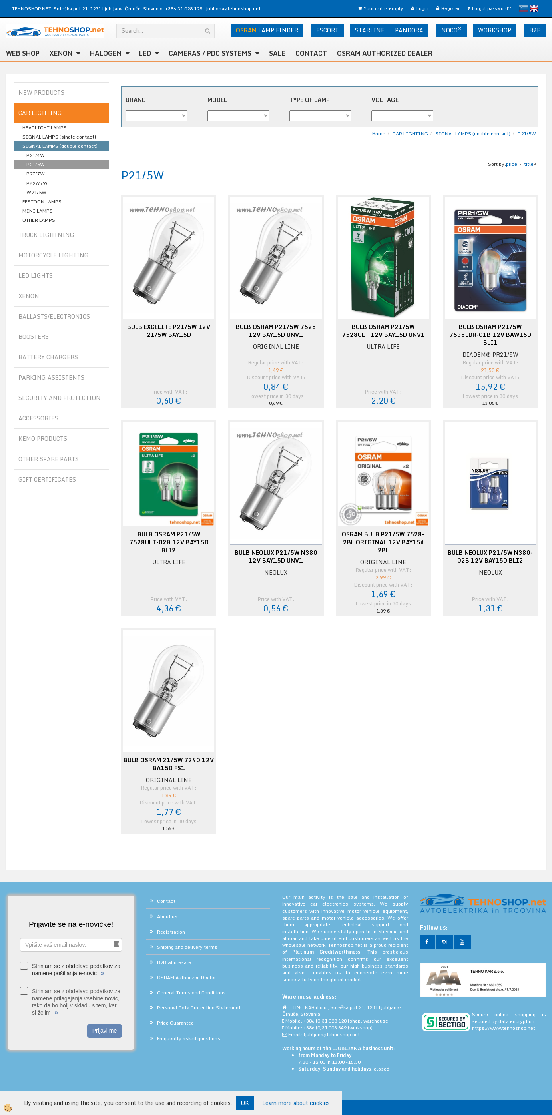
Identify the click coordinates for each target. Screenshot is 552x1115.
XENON (61, 53)
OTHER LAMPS (38, 220)
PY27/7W (37, 183)
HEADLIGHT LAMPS (44, 127)
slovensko (523, 8)
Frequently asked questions (188, 1038)
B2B (535, 30)
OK (245, 1102)
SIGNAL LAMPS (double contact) (60, 146)
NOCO (451, 30)
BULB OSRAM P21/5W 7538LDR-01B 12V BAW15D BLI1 (490, 335)
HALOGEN (106, 53)
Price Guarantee (175, 1023)
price (514, 164)
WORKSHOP (494, 30)
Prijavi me (104, 1030)
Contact (311, 53)
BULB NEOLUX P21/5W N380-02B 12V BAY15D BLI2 (490, 557)
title (531, 164)
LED (145, 53)
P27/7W (35, 173)
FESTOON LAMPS (42, 201)
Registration (171, 932)
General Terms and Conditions (191, 992)
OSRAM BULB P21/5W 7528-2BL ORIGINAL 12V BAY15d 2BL (383, 542)
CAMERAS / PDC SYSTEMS (210, 53)
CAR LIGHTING (410, 133)
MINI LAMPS (37, 211)
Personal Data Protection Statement (199, 1007)
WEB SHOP (23, 53)
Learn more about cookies (296, 1103)
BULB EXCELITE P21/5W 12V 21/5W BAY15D (168, 331)
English (534, 8)
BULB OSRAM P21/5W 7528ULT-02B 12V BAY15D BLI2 (169, 542)
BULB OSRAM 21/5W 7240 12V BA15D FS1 (169, 764)
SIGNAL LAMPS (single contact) (59, 137)
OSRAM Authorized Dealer (384, 53)
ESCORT (327, 30)
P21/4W (35, 155)
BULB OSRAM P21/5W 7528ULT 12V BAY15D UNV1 (383, 331)
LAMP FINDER (267, 30)
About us (167, 916)
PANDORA (409, 30)
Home (378, 133)
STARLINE (370, 30)
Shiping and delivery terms (187, 947)
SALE (277, 53)
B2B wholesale (174, 962)
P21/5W (35, 164)
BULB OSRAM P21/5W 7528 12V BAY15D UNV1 (276, 331)
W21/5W (36, 192)
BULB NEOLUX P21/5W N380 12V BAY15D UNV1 (276, 557)
